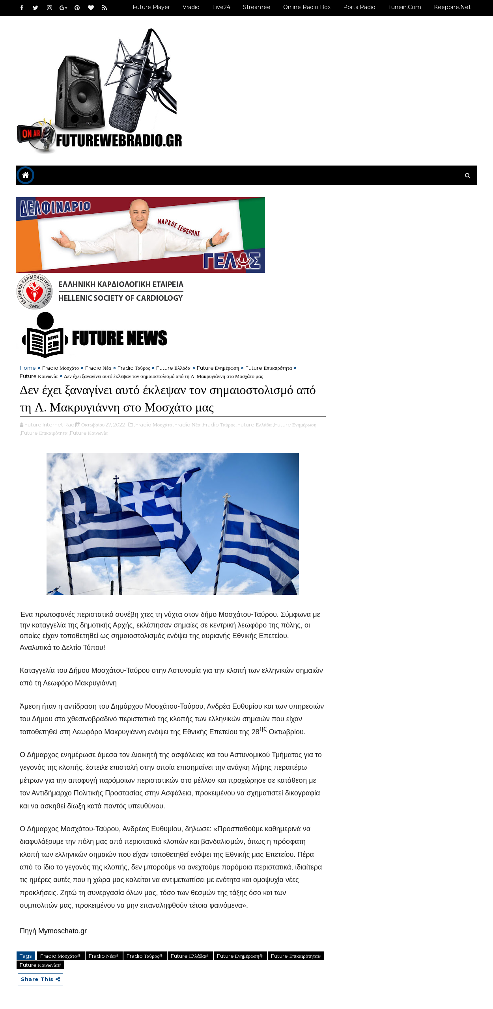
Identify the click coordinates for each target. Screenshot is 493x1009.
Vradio (191, 7)
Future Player (151, 7)
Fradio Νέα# (104, 956)
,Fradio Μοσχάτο (153, 424)
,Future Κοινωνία (88, 433)
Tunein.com (404, 7)
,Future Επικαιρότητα (43, 433)
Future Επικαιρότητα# (296, 956)
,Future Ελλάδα (253, 424)
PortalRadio (359, 7)
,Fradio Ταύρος (218, 424)
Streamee (257, 7)
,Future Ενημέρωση (295, 424)
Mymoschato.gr (62, 931)
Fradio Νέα (98, 368)
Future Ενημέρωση (218, 368)
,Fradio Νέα (186, 424)
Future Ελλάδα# (190, 956)
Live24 (221, 7)
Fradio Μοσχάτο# (61, 956)
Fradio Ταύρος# (145, 956)
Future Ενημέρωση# (240, 956)
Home (28, 368)
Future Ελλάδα (173, 368)
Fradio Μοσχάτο (60, 368)
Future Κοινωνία (39, 376)
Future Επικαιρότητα (268, 368)
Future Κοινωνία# (40, 965)
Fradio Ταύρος (134, 368)
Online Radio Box (307, 7)
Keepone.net (452, 7)
